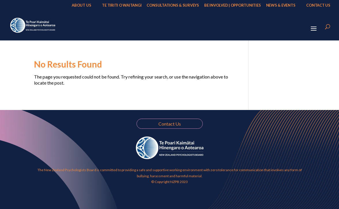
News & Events (281, 5)
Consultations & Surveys (173, 5)
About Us (81, 5)
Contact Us (318, 5)
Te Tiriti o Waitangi (121, 5)
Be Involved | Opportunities (232, 5)
